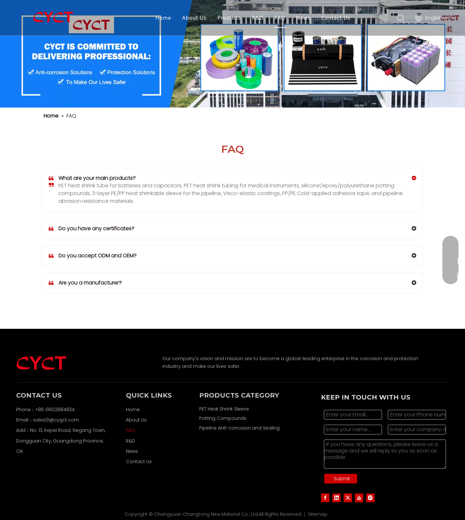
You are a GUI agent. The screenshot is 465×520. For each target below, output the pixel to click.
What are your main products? (92, 178)
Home (163, 17)
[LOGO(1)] (232, 54)
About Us (194, 17)
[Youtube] (359, 497)
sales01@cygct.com (56, 420)
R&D (258, 17)
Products (229, 17)
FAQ (279, 17)
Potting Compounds (222, 418)
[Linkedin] (336, 497)
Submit (342, 478)
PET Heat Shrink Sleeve (224, 409)
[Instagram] (370, 497)
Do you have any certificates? (91, 228)
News (303, 17)
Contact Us (335, 17)
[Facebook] (325, 497)
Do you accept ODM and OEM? (93, 255)
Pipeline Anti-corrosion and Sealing (239, 428)
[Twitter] (348, 497)
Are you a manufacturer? (85, 282)
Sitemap (317, 514)
